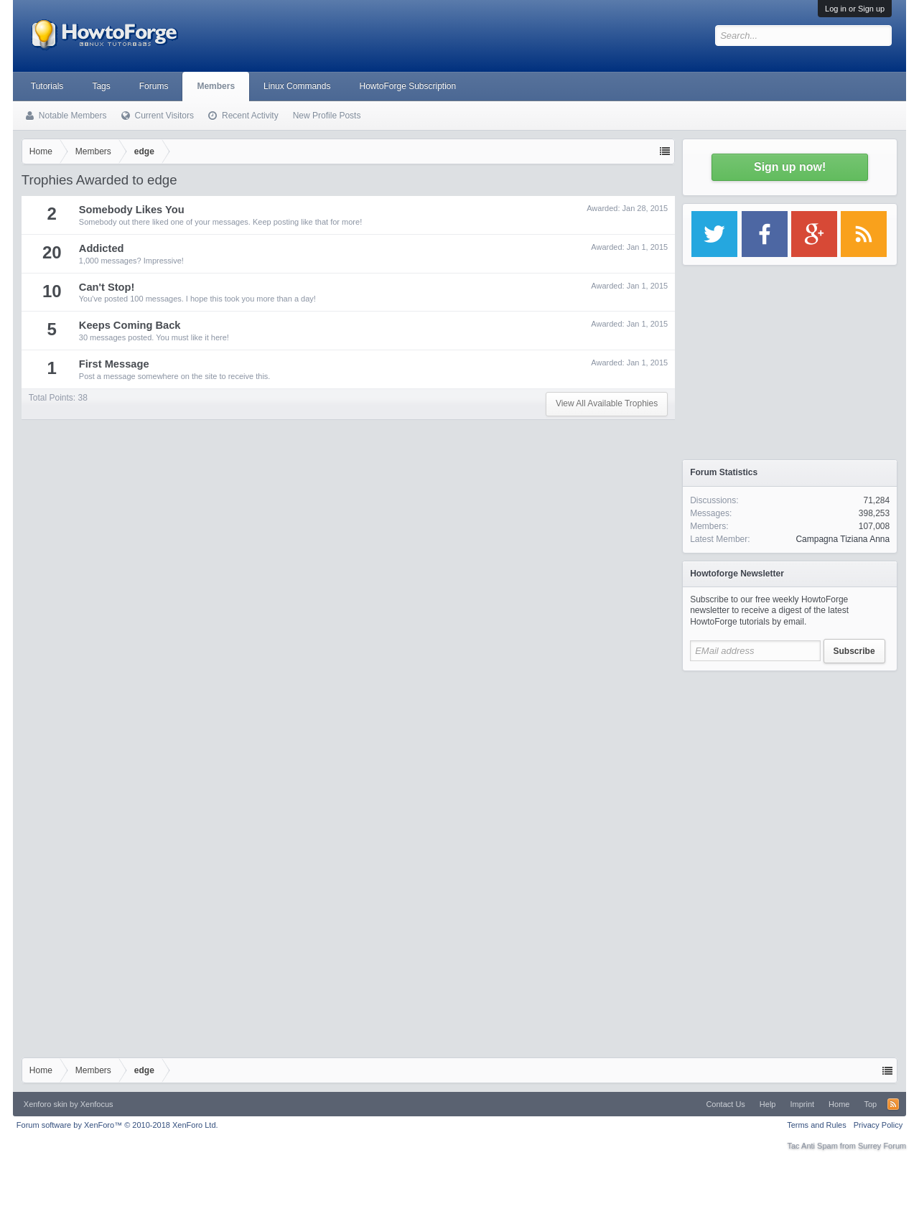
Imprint (802, 1104)
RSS (893, 1104)
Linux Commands (296, 86)
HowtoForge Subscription (407, 86)
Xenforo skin (45, 1104)
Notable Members (73, 116)
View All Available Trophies (607, 403)
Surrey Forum (882, 1145)
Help (768, 1104)
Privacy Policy (878, 1125)
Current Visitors (164, 116)
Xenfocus (96, 1104)
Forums (154, 86)
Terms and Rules (816, 1125)
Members (216, 86)
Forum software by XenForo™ (117, 1125)
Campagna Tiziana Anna (843, 539)
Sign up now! (790, 167)
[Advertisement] (789, 768)
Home (839, 1104)
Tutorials (47, 86)
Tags (101, 86)
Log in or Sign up (855, 8)
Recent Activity (250, 116)
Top (870, 1104)
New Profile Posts (327, 116)
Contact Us (725, 1104)
